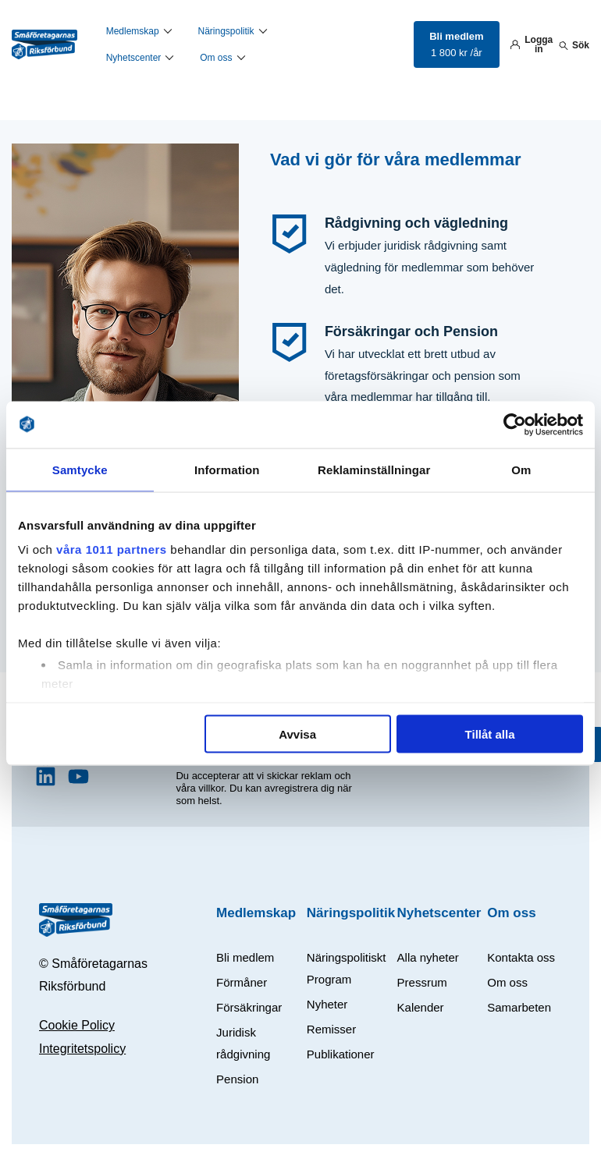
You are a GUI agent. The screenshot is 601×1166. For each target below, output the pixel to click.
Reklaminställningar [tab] (374, 469)
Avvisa (297, 733)
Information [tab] (227, 469)
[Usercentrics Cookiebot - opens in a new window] (514, 424)
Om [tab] (521, 469)
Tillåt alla (490, 733)
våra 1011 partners (111, 549)
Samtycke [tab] (80, 469)
